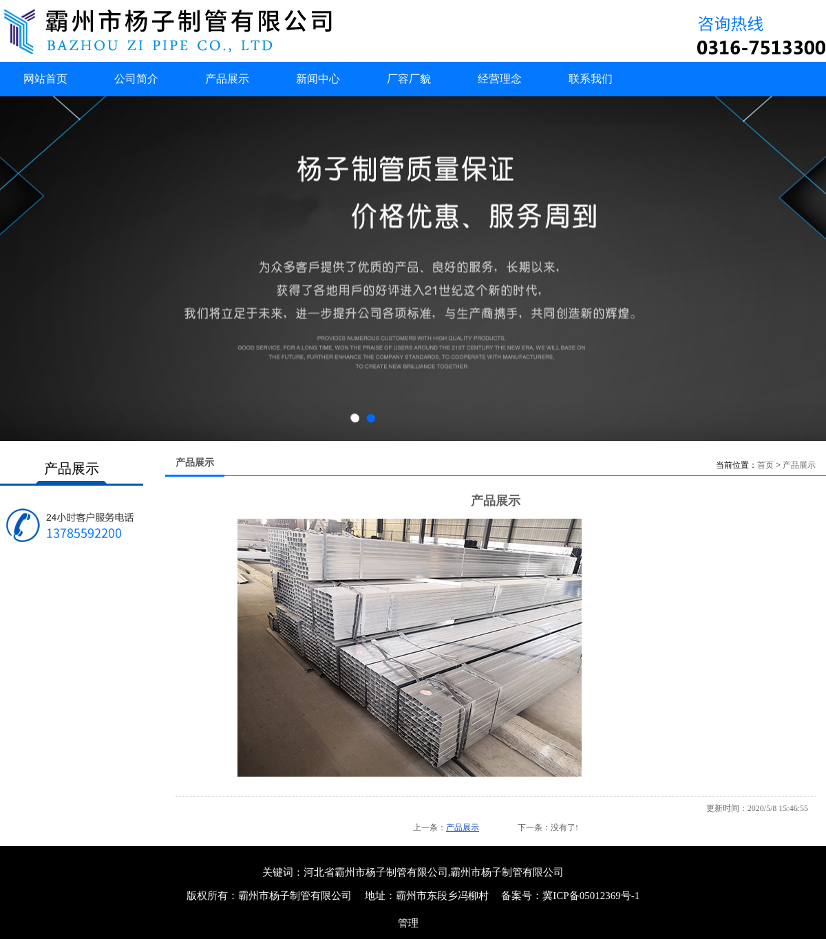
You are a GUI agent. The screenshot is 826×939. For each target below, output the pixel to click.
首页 (765, 465)
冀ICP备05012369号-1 (590, 895)
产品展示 (799, 465)
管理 (408, 923)
